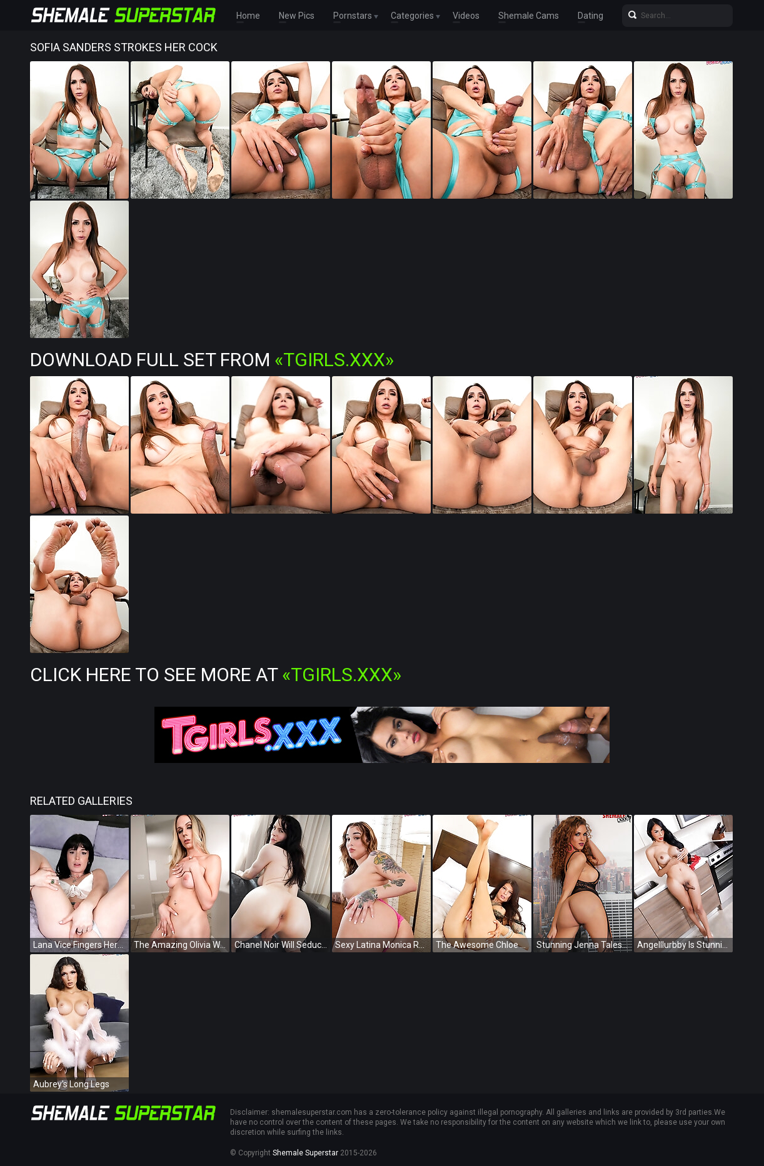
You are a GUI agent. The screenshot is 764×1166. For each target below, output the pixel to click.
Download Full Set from (212, 360)
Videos (466, 16)
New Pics (296, 16)
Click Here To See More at (215, 674)
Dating (590, 16)
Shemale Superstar (305, 1153)
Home (248, 16)
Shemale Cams (528, 16)
